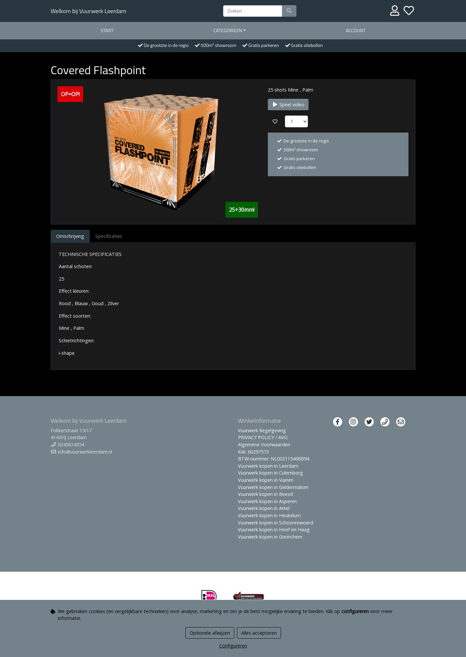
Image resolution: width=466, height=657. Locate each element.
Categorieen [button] (227, 30)
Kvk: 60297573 (253, 452)
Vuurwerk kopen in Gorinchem (270, 537)
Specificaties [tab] (108, 236)
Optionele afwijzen (210, 633)
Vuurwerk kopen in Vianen (265, 480)
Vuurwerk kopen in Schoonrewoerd (275, 522)
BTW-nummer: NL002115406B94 (273, 459)
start (107, 30)
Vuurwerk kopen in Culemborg (270, 473)
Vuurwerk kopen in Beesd (265, 494)
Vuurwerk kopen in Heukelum (269, 515)
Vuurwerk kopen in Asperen (267, 501)
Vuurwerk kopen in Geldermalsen (273, 487)
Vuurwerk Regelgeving (262, 430)
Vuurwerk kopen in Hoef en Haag (274, 529)
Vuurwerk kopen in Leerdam (268, 466)
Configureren (233, 646)
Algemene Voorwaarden (264, 444)
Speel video (288, 104)
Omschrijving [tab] (70, 236)
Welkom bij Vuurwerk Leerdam (88, 11)
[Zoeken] (252, 11)
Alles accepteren (259, 633)
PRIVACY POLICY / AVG (263, 437)
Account (355, 30)
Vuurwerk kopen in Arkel (264, 508)
